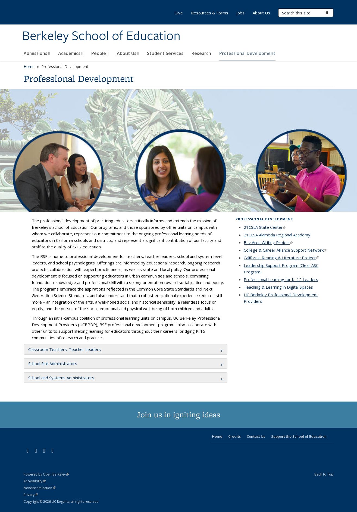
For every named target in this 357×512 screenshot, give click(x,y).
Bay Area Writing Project (268, 242)
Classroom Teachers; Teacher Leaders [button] (64, 349)
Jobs (240, 13)
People (100, 53)
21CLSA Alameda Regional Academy (277, 235)
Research (201, 53)
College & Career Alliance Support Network (285, 250)
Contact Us (256, 436)
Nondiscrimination (39, 488)
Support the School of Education (299, 436)
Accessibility (35, 481)
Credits (234, 436)
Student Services (165, 53)
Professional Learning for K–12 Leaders (281, 279)
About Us (128, 53)
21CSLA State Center (265, 227)
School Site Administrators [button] (52, 363)
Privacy (31, 494)
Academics (70, 53)
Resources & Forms (209, 13)
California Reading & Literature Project (281, 257)
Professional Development (247, 53)
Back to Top (323, 474)
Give (178, 13)
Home (29, 66)
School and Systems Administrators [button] (61, 377)
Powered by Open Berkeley (46, 474)
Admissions (37, 53)
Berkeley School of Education (101, 36)
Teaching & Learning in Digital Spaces (278, 287)
